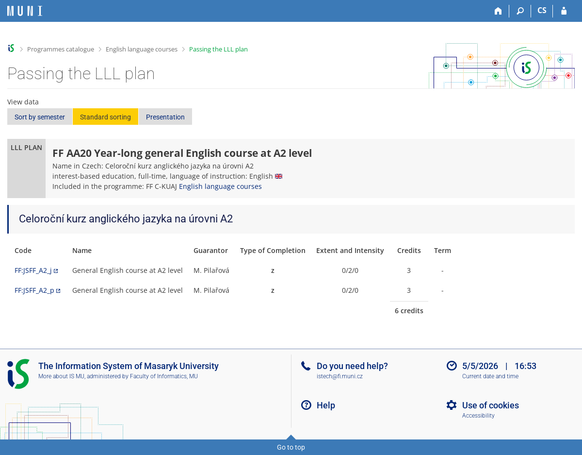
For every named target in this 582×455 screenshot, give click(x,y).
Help (326, 405)
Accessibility (478, 415)
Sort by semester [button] (40, 117)
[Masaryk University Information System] (24, 11)
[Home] (498, 11)
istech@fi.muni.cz (340, 376)
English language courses (142, 49)
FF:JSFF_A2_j (33, 270)
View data (23, 101)
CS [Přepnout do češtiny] (542, 10)
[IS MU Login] (564, 11)
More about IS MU (61, 376)
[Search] (520, 11)
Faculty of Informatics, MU (164, 376)
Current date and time (490, 376)
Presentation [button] (165, 117)
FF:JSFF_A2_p (34, 290)
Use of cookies (490, 405)
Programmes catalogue (60, 49)
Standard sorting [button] (105, 117)
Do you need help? (352, 366)
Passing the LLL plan (218, 49)
